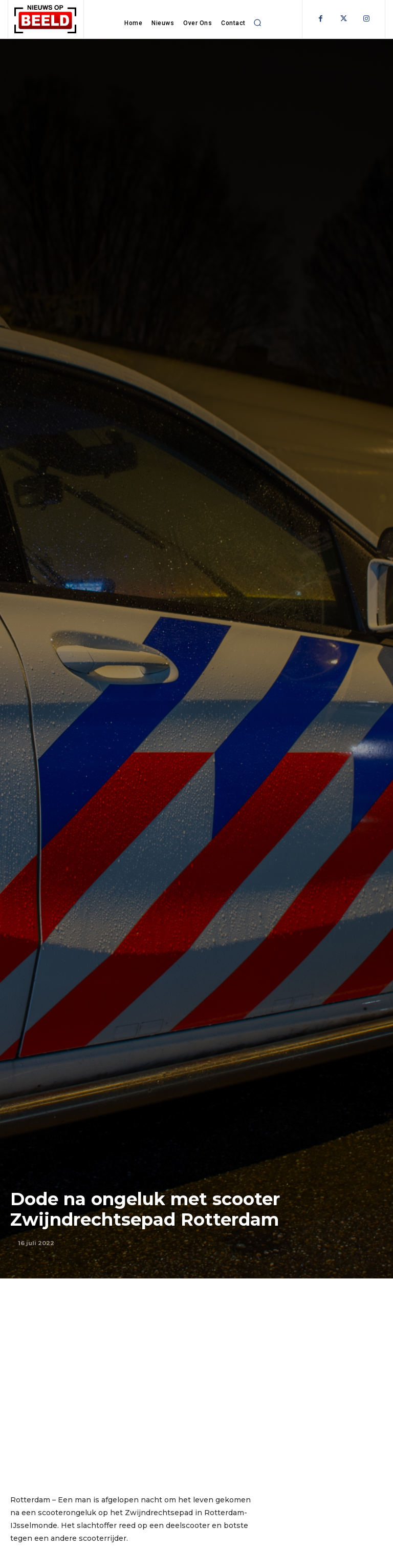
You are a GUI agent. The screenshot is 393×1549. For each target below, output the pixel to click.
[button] (258, 22)
